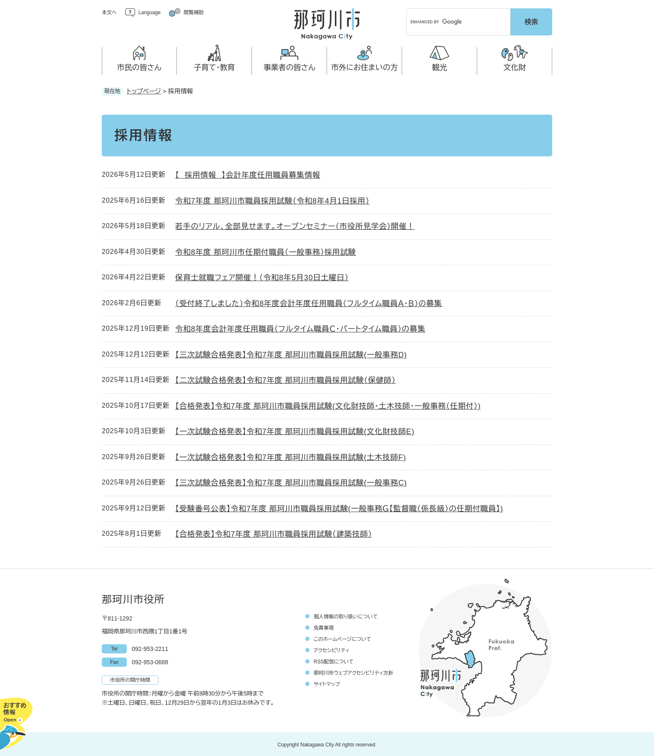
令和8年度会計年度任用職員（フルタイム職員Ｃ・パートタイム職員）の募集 (300, 328)
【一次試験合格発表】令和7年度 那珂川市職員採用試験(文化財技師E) (295, 431)
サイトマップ (327, 683)
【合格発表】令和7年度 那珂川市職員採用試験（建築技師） (273, 533)
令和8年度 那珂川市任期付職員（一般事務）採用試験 (265, 251)
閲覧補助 (194, 12)
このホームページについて (342, 638)
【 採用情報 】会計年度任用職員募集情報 (247, 174)
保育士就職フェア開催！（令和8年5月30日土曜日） (262, 277)
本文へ (109, 12)
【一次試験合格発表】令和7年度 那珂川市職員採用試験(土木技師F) (290, 456)
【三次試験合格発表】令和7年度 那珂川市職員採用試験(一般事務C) (291, 482)
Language (149, 12)
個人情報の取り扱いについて (346, 615)
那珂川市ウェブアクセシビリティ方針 (353, 672)
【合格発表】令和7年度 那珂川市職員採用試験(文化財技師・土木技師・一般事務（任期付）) (328, 405)
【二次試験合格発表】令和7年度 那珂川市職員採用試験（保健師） (285, 379)
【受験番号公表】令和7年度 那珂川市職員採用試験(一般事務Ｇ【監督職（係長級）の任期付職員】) (339, 507)
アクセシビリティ (332, 649)
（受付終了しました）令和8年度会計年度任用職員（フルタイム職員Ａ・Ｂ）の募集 (308, 302)
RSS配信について (334, 660)
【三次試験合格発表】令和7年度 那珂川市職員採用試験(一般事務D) (291, 353)
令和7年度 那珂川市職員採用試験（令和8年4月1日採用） (272, 200)
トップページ (144, 89)
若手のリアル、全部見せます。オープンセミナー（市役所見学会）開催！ (295, 225)
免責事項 (324, 627)
